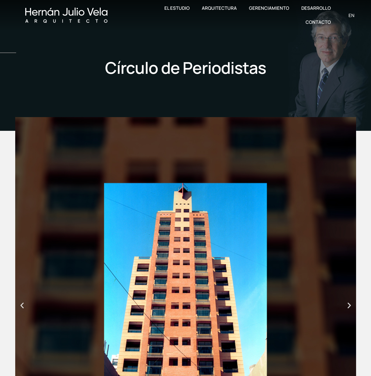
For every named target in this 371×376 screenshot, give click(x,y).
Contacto (318, 22)
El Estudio (177, 8)
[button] (22, 305)
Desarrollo (316, 8)
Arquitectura (219, 8)
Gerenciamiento (269, 8)
